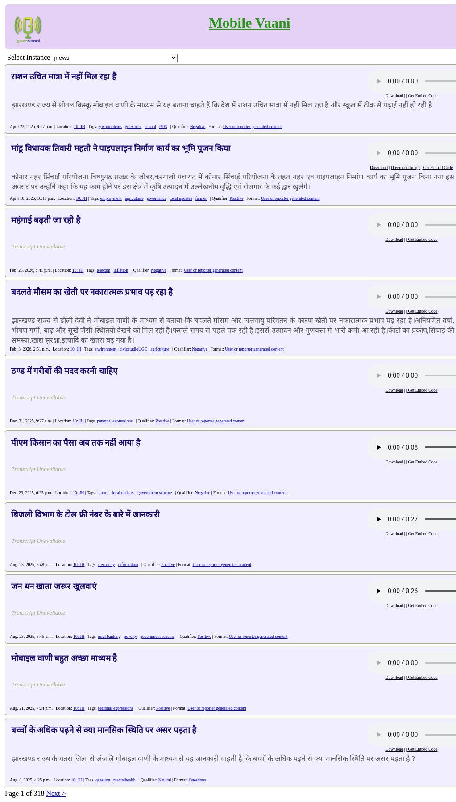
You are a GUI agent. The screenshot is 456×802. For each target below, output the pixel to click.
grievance (133, 126)
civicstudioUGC (133, 349)
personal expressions (115, 420)
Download (394, 95)
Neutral (164, 779)
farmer (201, 198)
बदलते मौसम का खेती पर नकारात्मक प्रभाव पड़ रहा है (92, 292)
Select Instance (28, 57)
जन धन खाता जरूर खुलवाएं (53, 586)
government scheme (154, 492)
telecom (103, 270)
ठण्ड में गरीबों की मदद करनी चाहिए (64, 371)
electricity (106, 564)
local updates (181, 198)
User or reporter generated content (252, 126)
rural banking (109, 636)
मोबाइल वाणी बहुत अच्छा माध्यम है (64, 658)
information (128, 564)
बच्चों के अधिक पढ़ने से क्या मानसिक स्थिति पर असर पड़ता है (103, 730)
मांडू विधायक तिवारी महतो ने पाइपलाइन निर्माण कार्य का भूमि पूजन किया (120, 148)
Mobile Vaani (249, 23)
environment (105, 349)
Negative (198, 126)
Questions (197, 779)
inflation (120, 270)
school (150, 126)
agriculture (134, 198)
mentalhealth (124, 779)
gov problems (110, 126)
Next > (56, 793)
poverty (130, 636)
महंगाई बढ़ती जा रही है (45, 220)
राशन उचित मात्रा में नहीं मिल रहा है (63, 76)
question (102, 779)
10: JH (79, 126)
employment (111, 198)
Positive (237, 198)
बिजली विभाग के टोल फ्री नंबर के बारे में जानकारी (85, 514)
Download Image (405, 167)
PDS (163, 126)
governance (156, 198)
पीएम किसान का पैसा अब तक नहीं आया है (75, 442)
